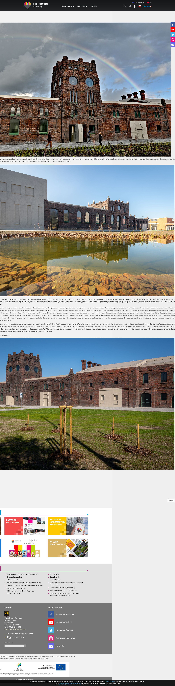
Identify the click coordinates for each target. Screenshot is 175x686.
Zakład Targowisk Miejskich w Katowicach (20, 591)
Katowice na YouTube (64, 622)
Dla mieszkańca (67, 6)
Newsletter (60, 646)
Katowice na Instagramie (65, 638)
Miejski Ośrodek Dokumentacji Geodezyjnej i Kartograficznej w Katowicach (65, 594)
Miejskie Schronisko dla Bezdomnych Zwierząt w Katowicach (66, 583)
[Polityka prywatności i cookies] (70, 684)
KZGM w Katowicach (13, 594)
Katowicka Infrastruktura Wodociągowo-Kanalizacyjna (24, 585)
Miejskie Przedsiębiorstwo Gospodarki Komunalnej (24, 582)
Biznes (94, 6)
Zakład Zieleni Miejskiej (14, 580)
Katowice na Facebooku (65, 614)
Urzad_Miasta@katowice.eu (15, 629)
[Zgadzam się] (110, 681)
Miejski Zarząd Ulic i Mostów (16, 588)
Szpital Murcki (54, 577)
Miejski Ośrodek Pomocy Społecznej (62, 587)
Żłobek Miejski (55, 580)
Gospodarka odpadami (14, 577)
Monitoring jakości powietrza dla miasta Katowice (23, 574)
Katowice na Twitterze (64, 630)
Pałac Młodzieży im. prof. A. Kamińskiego (63, 590)
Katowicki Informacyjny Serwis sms (20, 633)
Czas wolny (82, 6)
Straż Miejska (54, 574)
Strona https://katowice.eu (110, 684)
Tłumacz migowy (17, 637)
